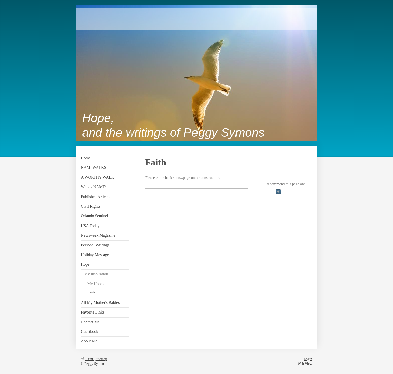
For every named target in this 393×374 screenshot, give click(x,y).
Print (87, 359)
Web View (305, 364)
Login (308, 359)
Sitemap (101, 359)
